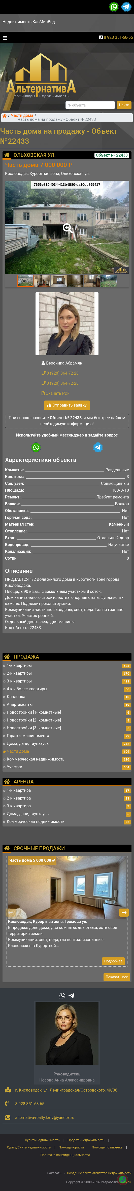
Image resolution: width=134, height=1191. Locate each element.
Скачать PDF (56, 393)
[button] (67, 225)
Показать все (117, 977)
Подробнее (113, 961)
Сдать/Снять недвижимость (29, 1147)
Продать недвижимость (86, 1140)
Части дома (22, 116)
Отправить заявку (66, 405)
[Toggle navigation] (4, 37)
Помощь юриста (71, 1147)
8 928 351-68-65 (118, 37)
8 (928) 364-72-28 (60, 373)
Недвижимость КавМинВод (29, 21)
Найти (124, 105)
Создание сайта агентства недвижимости (99, 1173)
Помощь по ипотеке (107, 1147)
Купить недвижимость (42, 1140)
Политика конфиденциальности (65, 1155)
